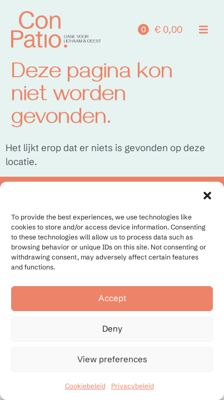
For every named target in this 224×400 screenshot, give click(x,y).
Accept (112, 298)
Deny (112, 328)
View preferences (112, 359)
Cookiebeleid (85, 386)
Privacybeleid (132, 386)
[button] (207, 195)
